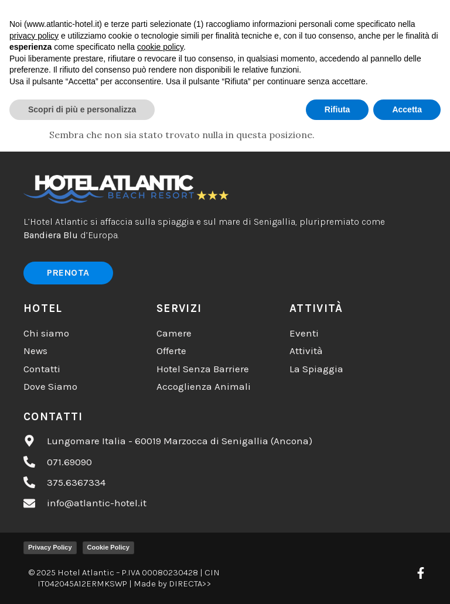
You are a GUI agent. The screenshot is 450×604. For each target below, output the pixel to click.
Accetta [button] (407, 581)
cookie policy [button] (160, 519)
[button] (284, 20)
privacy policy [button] (34, 507)
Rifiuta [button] (337, 581)
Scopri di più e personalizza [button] (82, 581)
